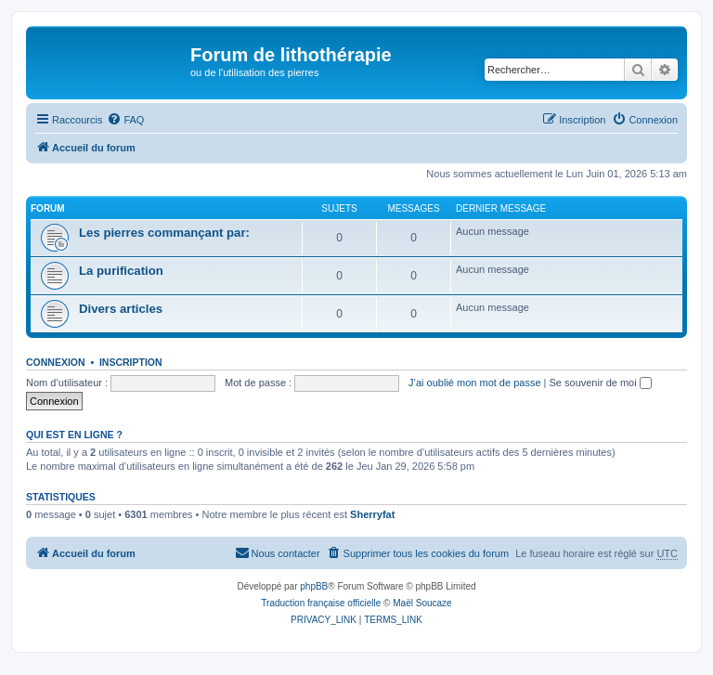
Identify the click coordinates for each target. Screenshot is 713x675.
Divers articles (120, 309)
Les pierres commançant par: (164, 233)
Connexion (55, 362)
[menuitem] (125, 120)
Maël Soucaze (422, 603)
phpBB (314, 586)
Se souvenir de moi (601, 382)
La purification (121, 271)
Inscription (130, 362)
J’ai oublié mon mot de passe (474, 382)
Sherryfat (372, 514)
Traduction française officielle (321, 603)
